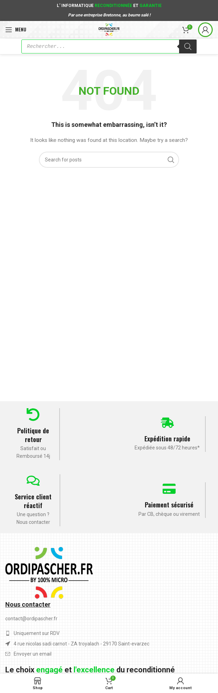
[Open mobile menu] (16, 30)
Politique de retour (33, 435)
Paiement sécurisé (169, 504)
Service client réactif (33, 501)
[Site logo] (109, 29)
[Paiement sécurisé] (169, 488)
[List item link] (109, 654)
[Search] (109, 160)
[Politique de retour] (33, 414)
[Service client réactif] (33, 480)
